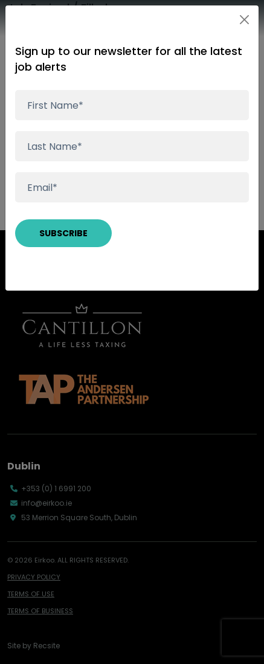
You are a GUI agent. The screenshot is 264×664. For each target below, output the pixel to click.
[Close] (244, 19)
